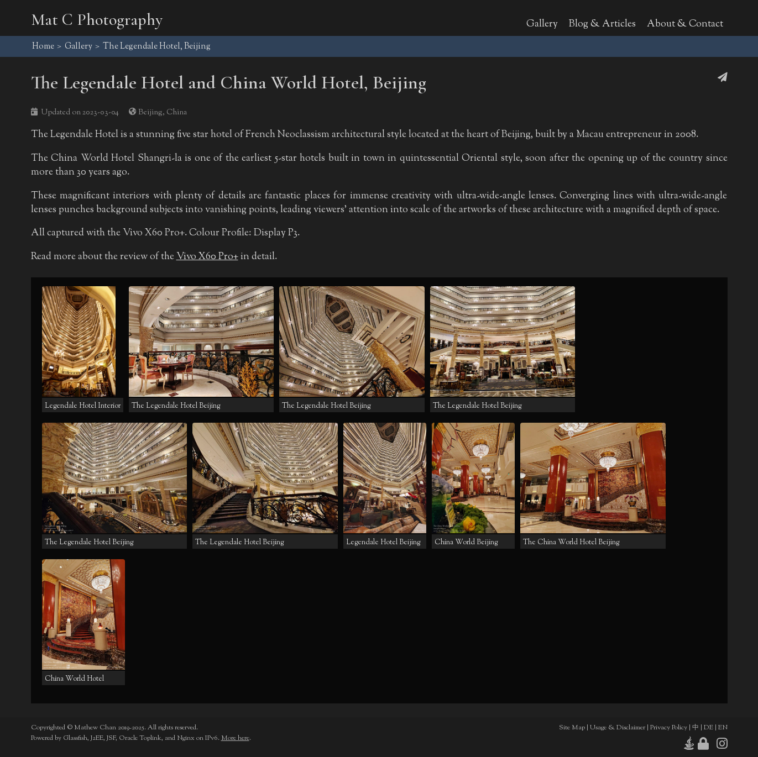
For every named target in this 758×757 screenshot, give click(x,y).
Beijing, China (162, 112)
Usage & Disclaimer (617, 728)
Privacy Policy (668, 728)
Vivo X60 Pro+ (207, 257)
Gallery (542, 24)
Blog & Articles (602, 24)
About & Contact (685, 24)
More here (235, 738)
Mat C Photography (97, 19)
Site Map (572, 728)
